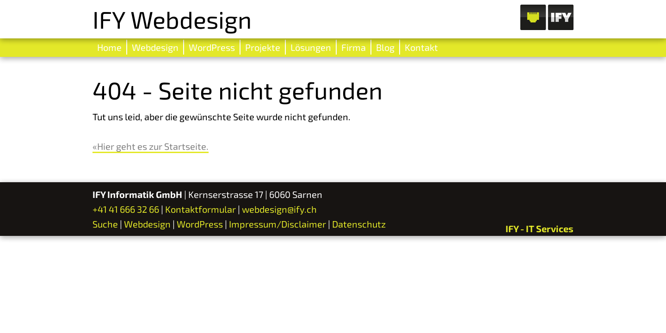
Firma (353, 47)
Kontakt (421, 47)
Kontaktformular (200, 209)
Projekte (262, 47)
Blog (385, 47)
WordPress (212, 47)
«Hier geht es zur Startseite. (150, 146)
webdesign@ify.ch (279, 209)
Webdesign (155, 47)
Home (109, 47)
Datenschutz (359, 223)
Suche (105, 223)
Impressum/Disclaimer (277, 223)
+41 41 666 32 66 (125, 209)
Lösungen (310, 47)
